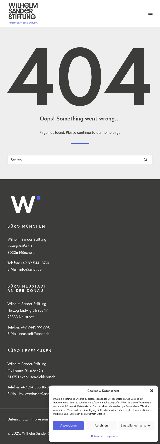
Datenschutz (98, 436)
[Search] (80, 159)
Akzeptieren (68, 425)
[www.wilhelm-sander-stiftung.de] (80, 13)
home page (111, 132)
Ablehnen (101, 425)
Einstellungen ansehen (136, 425)
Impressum (112, 436)
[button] (152, 391)
